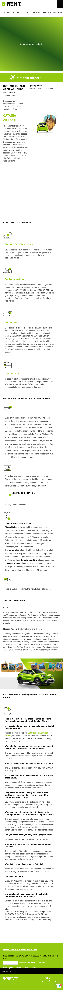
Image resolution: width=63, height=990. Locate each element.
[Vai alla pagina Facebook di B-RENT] (39, 981)
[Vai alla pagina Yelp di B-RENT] (46, 981)
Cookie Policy (32, 987)
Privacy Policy (25, 987)
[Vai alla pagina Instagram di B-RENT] (52, 981)
